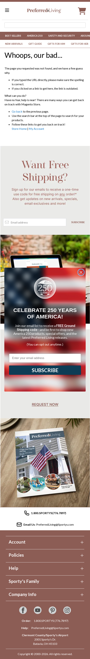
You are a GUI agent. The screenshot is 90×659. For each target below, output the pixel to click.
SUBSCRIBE (45, 370)
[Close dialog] (81, 272)
